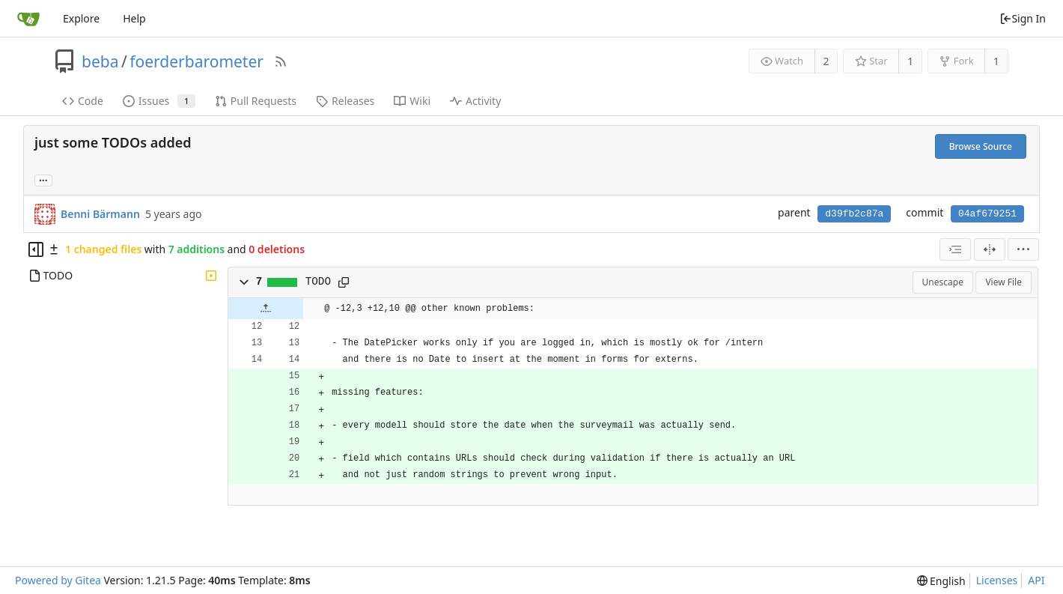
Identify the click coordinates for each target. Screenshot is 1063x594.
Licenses (997, 580)
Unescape (942, 282)
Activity (475, 101)
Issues (159, 101)
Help (134, 18)
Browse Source (980, 146)
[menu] (1023, 249)
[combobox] (955, 249)
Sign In (1022, 18)
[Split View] (989, 249)
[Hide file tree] (36, 249)
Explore (81, 18)
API (1036, 580)
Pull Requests (255, 101)
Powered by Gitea (58, 580)
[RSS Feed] (280, 61)
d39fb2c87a (854, 213)
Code (82, 101)
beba (100, 61)
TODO (318, 282)
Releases (345, 101)
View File (1003, 282)
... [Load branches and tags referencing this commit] (43, 179)
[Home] (28, 18)
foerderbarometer (197, 61)
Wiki (412, 101)
